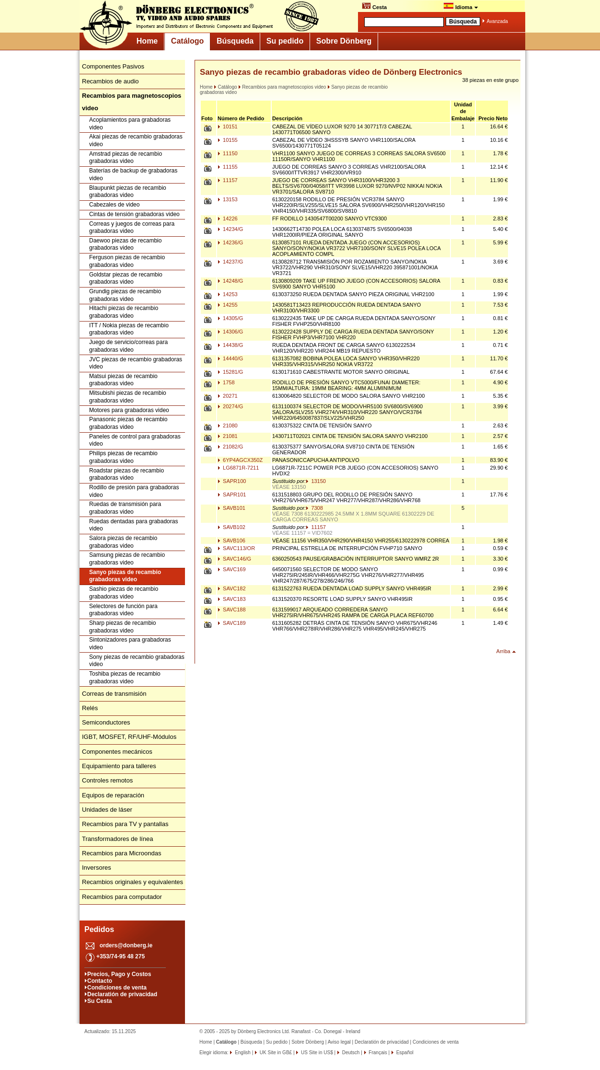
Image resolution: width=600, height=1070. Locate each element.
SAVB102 (231, 527)
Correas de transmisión (114, 693)
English (242, 1052)
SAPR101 (232, 494)
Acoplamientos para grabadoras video (130, 123)
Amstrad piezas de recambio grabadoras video (125, 157)
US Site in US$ (317, 1052)
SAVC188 (232, 609)
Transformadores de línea (117, 838)
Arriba (503, 651)
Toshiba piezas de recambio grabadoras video (125, 677)
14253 (228, 294)
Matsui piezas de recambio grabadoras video (123, 380)
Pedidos (99, 929)
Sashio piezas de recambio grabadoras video (123, 593)
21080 (228, 425)
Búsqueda (235, 41)
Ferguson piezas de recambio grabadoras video (127, 261)
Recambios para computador (122, 896)
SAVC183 (232, 599)
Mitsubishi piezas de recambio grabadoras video (127, 397)
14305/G (230, 318)
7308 (314, 508)
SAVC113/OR (236, 548)
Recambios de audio (110, 81)
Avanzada (497, 21)
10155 (228, 140)
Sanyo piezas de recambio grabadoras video (125, 576)
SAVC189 (232, 623)
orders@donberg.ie (126, 945)
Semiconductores (106, 722)
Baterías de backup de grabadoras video (133, 174)
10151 (228, 126)
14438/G (230, 345)
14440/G (230, 358)
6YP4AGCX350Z (240, 460)
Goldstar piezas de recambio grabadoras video (125, 278)
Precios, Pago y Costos (119, 974)
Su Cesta (99, 1001)
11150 (228, 153)
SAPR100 (232, 481)
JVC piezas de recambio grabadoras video (135, 363)
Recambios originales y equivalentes (132, 882)
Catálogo (187, 41)
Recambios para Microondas (121, 853)
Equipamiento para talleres (119, 766)
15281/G (230, 372)
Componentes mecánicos (117, 751)
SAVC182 (232, 588)
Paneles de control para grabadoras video (135, 440)
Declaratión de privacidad (122, 994)
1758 (226, 382)
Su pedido (284, 41)
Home (147, 41)
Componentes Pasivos (113, 66)
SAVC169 (232, 569)
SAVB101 (231, 508)
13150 (316, 481)
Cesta (374, 6)
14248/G (230, 281)
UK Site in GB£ (275, 1052)
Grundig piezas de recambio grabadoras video (125, 295)
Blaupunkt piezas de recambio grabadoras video (127, 191)
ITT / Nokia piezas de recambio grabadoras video (129, 329)
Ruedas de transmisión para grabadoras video (125, 508)
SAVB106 (231, 540)
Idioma (460, 6)
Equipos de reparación (113, 795)
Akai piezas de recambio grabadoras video (136, 140)
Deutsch (350, 1052)
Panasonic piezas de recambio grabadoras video (128, 423)
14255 (228, 305)
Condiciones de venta (117, 987)
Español (404, 1052)
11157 (228, 180)
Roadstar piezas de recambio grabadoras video (126, 474)
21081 (228, 436)
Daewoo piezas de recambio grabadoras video (125, 244)
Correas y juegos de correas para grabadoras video (131, 227)
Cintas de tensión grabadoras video (134, 214)
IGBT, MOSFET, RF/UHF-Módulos (129, 736)
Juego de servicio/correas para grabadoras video (128, 346)
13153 (228, 199)
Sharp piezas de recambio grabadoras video (122, 627)
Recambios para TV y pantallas (125, 824)
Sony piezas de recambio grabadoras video (137, 661)
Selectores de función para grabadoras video (123, 610)
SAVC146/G (234, 559)
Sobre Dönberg (344, 41)
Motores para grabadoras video (129, 410)
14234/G (230, 229)
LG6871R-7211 (238, 468)
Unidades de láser (107, 809)
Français (377, 1052)
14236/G (230, 242)
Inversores (96, 867)
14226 (228, 218)
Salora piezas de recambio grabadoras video (123, 542)
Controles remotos (107, 780)
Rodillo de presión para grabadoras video (134, 491)
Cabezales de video (114, 204)
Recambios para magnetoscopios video (282, 87)
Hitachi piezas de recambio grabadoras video (123, 312)
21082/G (230, 446)
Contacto (99, 981)
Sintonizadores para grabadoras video (130, 643)
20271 (228, 396)
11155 (228, 167)
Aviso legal (339, 1042)
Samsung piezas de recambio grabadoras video (127, 559)
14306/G (230, 331)
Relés (90, 708)
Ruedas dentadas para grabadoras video (133, 525)
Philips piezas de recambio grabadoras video (123, 457)
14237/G (230, 262)
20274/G (230, 406)
